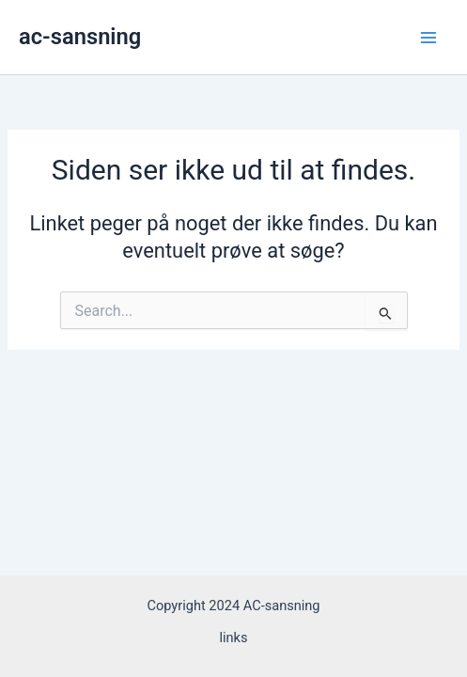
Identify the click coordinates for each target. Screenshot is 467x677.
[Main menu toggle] (428, 37)
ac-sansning (80, 37)
